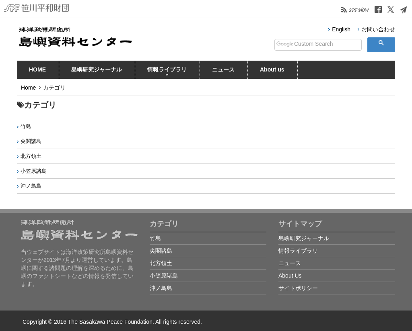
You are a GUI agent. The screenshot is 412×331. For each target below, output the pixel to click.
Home (28, 87)
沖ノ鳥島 (31, 186)
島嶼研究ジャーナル (96, 71)
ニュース (223, 71)
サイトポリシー (298, 288)
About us (272, 71)
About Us (290, 275)
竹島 (26, 126)
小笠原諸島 (34, 171)
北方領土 (31, 156)
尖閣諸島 (31, 141)
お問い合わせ (378, 29)
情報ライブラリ (167, 71)
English (341, 29)
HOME (37, 71)
